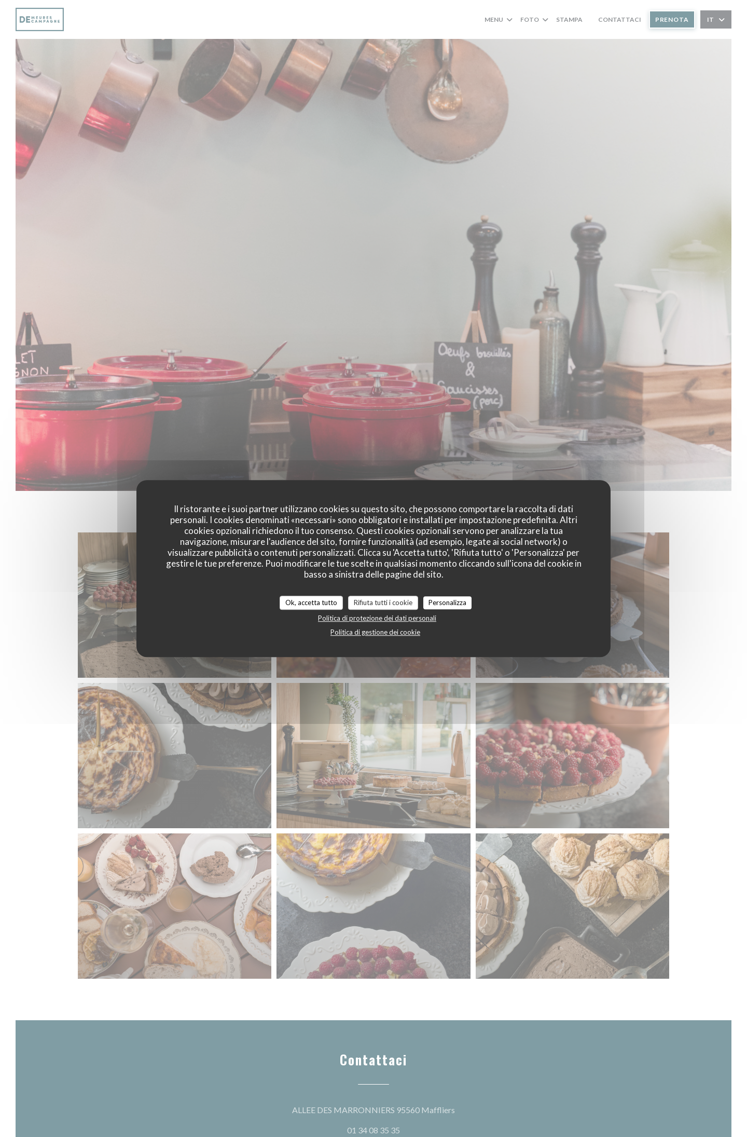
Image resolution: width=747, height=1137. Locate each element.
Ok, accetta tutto (311, 602)
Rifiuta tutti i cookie (383, 602)
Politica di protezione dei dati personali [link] (377, 618)
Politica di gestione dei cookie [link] (375, 632)
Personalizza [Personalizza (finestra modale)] (447, 602)
